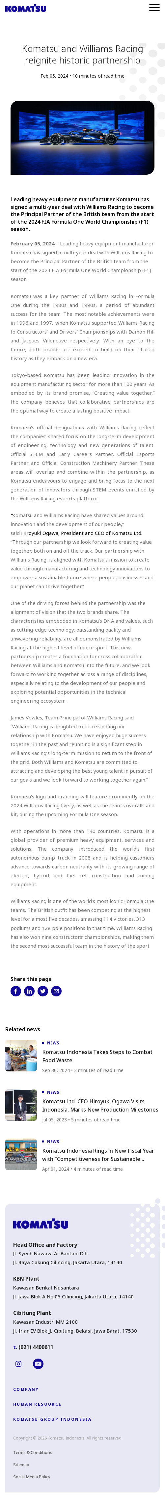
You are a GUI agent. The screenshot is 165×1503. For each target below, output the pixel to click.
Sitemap (21, 1464)
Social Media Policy (31, 1477)
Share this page (31, 979)
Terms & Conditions (32, 1452)
